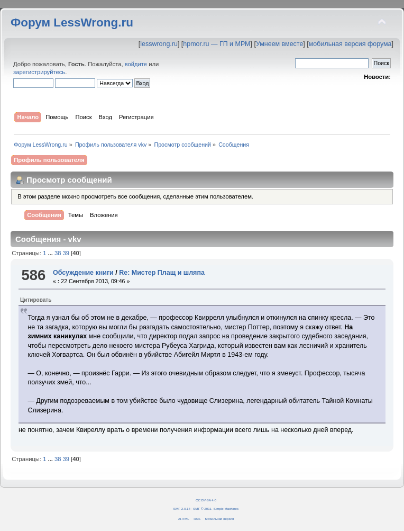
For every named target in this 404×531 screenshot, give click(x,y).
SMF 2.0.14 (181, 508)
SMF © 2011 (202, 508)
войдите (136, 64)
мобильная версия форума (350, 44)
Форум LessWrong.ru (72, 22)
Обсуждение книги (83, 272)
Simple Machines (226, 508)
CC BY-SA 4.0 (206, 500)
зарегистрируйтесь (39, 72)
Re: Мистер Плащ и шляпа (162, 272)
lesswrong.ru (159, 44)
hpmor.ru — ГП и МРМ (216, 44)
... (51, 253)
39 (66, 253)
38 (57, 253)
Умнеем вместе (279, 44)
